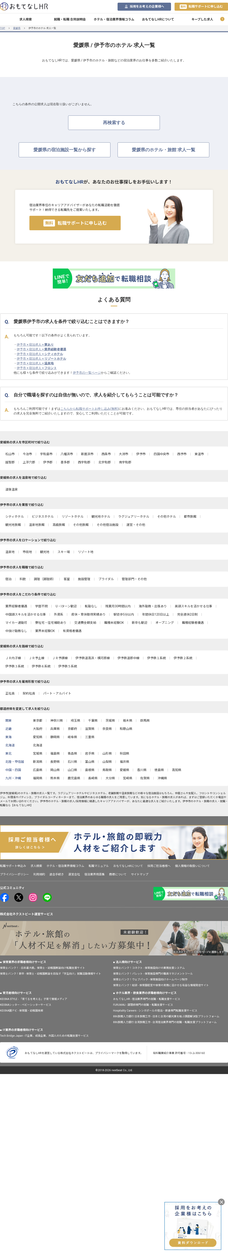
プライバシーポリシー (14, 874)
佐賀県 (145, 778)
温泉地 (10, 552)
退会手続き (56, 874)
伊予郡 (48, 462)
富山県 (89, 761)
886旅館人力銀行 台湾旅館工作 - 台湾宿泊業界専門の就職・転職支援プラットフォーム (165, 1022)
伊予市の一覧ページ (87, 372)
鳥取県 (107, 770)
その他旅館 (81, 525)
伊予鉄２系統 (183, 658)
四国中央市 (161, 454)
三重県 (89, 737)
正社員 (10, 693)
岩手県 (89, 753)
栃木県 (127, 720)
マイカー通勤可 (16, 622)
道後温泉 (11, 489)
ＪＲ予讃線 (60, 658)
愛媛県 (16, 28)
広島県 (37, 770)
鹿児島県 (74, 778)
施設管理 (84, 579)
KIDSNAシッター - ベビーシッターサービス (25, 1004)
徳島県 (159, 770)
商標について (117, 874)
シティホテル (14, 516)
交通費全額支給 (85, 622)
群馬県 (145, 720)
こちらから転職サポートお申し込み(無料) (89, 408)
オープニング (164, 622)
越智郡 (10, 462)
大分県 (110, 778)
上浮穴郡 (29, 462)
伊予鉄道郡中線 (128, 658)
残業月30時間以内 (118, 606)
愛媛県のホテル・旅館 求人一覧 (163, 149)
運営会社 (74, 874)
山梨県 (107, 761)
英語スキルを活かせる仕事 (193, 606)
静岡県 (55, 737)
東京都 (37, 720)
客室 (67, 579)
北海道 (37, 745)
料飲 (23, 579)
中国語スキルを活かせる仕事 (25, 614)
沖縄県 (162, 778)
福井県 (124, 761)
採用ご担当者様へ (159, 866)
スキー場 (63, 552)
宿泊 (8, 579)
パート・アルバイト (57, 693)
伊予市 (141, 454)
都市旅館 (190, 516)
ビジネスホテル (43, 516)
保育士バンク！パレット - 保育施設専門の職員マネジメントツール (153, 973)
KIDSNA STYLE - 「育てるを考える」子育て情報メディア (33, 999)
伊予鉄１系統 (156, 658)
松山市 (10, 454)
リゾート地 (86, 552)
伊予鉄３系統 (14, 666)
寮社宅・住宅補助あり (50, 622)
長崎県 (93, 778)
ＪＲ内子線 (13, 658)
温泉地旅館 (37, 525)
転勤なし (91, 606)
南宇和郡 (125, 462)
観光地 (44, 552)
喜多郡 (65, 462)
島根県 (89, 770)
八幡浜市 (67, 454)
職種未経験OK (114, 622)
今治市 (27, 454)
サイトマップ (139, 874)
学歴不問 (41, 606)
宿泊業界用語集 (94, 874)
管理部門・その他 (134, 579)
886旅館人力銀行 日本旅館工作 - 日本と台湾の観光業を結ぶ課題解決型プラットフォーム (166, 1016)
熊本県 (55, 778)
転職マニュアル (99, 866)
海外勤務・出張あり (153, 606)
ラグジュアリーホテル (133, 516)
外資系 (58, 614)
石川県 (72, 761)
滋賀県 (89, 729)
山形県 (107, 753)
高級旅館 (59, 525)
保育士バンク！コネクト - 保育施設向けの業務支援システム (149, 967)
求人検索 (25, 19)
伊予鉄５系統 (67, 666)
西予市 (182, 454)
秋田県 (124, 753)
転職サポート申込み (13, 866)
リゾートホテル (72, 516)
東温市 (199, 454)
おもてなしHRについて (158, 19)
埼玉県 (75, 720)
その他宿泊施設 (107, 525)
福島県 (55, 753)
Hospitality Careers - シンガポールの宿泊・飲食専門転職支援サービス (155, 1010)
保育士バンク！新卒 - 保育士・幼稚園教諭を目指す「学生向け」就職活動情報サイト (50, 973)
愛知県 (37, 737)
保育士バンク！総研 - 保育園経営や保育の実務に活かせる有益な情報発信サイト (161, 985)
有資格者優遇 (72, 631)
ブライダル (106, 579)
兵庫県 (55, 729)
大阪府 (37, 729)
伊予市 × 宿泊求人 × (35, 344)
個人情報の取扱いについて (192, 866)
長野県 (55, 761)
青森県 (72, 753)
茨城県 (110, 720)
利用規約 (39, 874)
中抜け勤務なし (16, 631)
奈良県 (107, 729)
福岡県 (37, 778)
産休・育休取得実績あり (88, 614)
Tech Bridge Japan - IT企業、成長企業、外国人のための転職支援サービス (44, 1035)
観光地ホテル (101, 516)
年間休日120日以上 (155, 614)
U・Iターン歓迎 (66, 606)
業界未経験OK (45, 631)
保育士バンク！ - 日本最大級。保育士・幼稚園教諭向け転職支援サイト (42, 967)
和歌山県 (126, 729)
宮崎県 (127, 778)
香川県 (142, 770)
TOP (2, 28)
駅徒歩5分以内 (124, 614)
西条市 (106, 454)
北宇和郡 (104, 462)
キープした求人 (202, 19)
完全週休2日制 (187, 614)
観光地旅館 (13, 525)
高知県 (176, 770)
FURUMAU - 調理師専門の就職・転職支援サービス (143, 1004)
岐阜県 (72, 737)
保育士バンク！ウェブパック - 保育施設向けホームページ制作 (150, 979)
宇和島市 (46, 454)
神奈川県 (56, 720)
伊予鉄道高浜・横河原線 (92, 658)
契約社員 (29, 693)
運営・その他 (135, 525)
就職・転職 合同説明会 (70, 19)
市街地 (27, 552)
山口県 (72, 770)
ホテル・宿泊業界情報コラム (114, 19)
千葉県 (93, 720)
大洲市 (123, 454)
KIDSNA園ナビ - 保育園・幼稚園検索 (21, 1010)
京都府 (72, 729)
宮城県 (37, 753)
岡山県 (55, 770)
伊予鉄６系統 (41, 666)
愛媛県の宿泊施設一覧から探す (64, 149)
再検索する (114, 122)
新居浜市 (87, 454)
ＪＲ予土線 (36, 658)
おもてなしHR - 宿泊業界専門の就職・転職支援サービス (146, 999)
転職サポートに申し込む (201, 6)
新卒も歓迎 (139, 622)
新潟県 (37, 761)
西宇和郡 (84, 462)
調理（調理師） (45, 579)
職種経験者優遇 (193, 622)
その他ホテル (166, 516)
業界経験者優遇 (16, 606)
